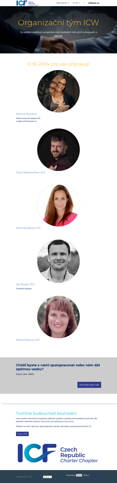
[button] (84, 3)
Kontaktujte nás (89, 384)
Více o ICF (22, 434)
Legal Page (38, 476)
